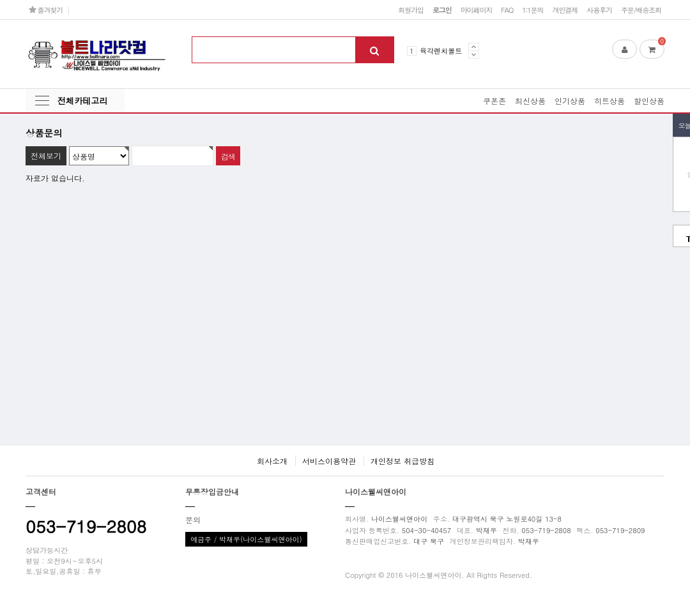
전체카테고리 (82, 101)
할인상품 (649, 100)
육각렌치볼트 (441, 50)
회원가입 (411, 9)
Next (473, 54)
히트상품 (609, 100)
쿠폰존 (494, 100)
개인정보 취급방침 (402, 460)
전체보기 (46, 155)
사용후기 (599, 9)
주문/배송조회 (641, 9)
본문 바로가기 (0, 0)
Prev (473, 46)
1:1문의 (532, 9)
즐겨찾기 (46, 9)
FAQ (507, 9)
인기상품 (570, 100)
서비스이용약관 (329, 460)
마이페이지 (477, 9)
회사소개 (272, 460)
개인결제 (565, 9)
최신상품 (530, 100)
